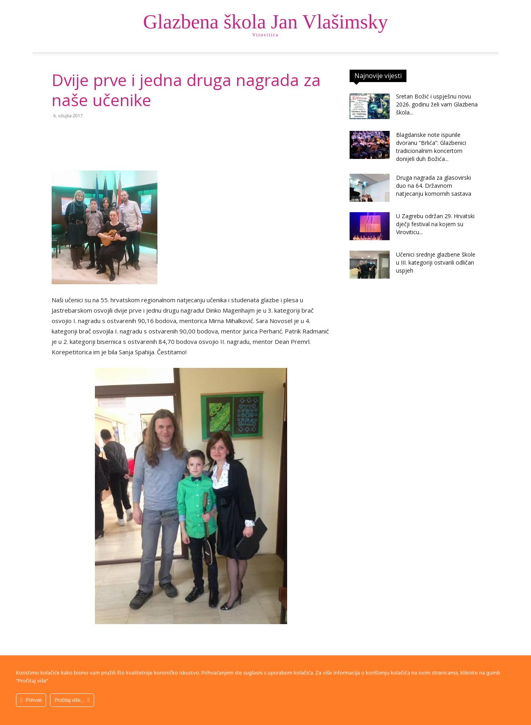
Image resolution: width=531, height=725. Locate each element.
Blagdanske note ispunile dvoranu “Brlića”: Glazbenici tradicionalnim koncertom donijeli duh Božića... (431, 147)
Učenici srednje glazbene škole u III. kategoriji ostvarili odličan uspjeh (435, 262)
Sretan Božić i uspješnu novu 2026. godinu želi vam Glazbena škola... (437, 104)
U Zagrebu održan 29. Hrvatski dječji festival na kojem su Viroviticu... (435, 224)
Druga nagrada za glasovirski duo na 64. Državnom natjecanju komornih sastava (433, 185)
